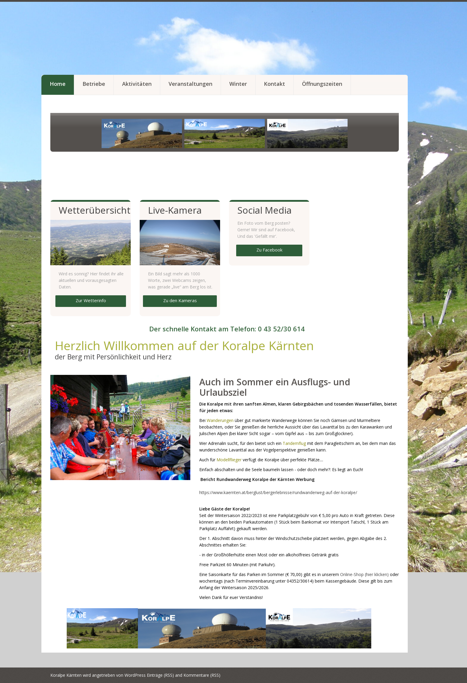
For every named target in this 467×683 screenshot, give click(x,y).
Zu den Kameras (180, 300)
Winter (238, 83)
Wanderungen (220, 420)
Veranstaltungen (190, 83)
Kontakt (274, 83)
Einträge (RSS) (160, 675)
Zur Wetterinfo (91, 300)
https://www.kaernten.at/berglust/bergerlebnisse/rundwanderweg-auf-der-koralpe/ (278, 492)
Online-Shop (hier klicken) (364, 574)
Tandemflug (294, 443)
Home (58, 83)
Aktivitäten (137, 83)
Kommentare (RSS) (201, 675)
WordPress (135, 675)
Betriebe (93, 83)
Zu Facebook (269, 250)
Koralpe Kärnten (66, 675)
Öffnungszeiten (322, 83)
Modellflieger (229, 459)
